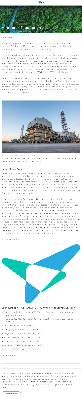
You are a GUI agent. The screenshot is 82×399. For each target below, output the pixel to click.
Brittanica (14, 239)
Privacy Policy (12, 379)
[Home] (41, 3)
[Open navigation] (4, 3)
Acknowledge (11, 394)
